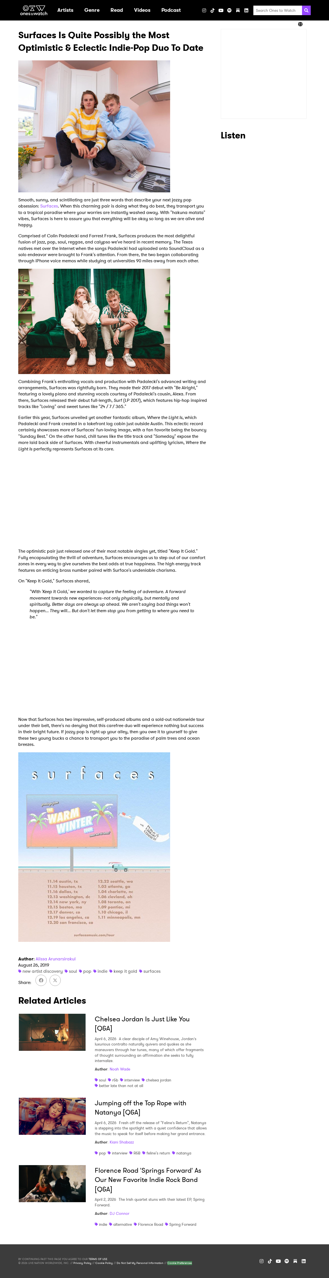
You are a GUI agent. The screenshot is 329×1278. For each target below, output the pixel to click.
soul (73, 971)
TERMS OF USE (98, 1259)
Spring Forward (182, 1224)
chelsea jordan (158, 1080)
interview (132, 1080)
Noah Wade (120, 1069)
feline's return (158, 1153)
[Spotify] (229, 10)
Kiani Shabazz (122, 1142)
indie (102, 971)
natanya (183, 1153)
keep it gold (125, 971)
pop (87, 971)
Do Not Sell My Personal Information (140, 1263)
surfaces (152, 971)
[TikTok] (212, 10)
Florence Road (150, 1224)
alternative (122, 1224)
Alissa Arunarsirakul (56, 959)
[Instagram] (204, 10)
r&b (115, 1080)
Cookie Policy (104, 1263)
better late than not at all (121, 1085)
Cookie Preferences (179, 1263)
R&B (137, 1153)
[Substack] (238, 10)
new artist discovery (42, 971)
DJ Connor (119, 1213)
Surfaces (49, 206)
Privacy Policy (82, 1263)
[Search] (306, 10)
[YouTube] (221, 10)
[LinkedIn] (246, 10)
